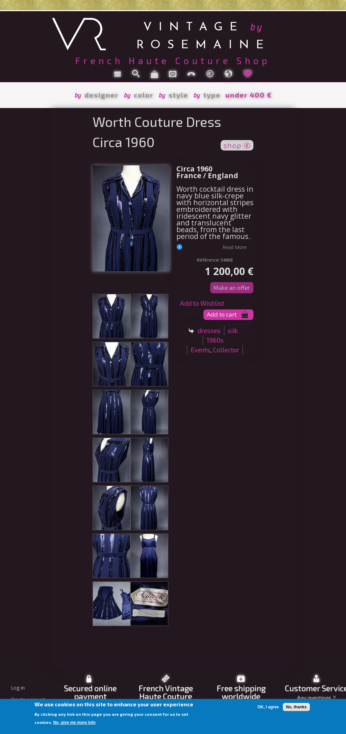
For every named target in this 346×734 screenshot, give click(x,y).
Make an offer (232, 287)
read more (234, 247)
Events (200, 350)
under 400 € (248, 95)
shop (237, 144)
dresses (209, 330)
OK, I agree (268, 707)
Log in (18, 687)
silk (233, 330)
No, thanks (296, 707)
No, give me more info (74, 722)
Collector (226, 350)
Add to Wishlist (202, 303)
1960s (215, 340)
